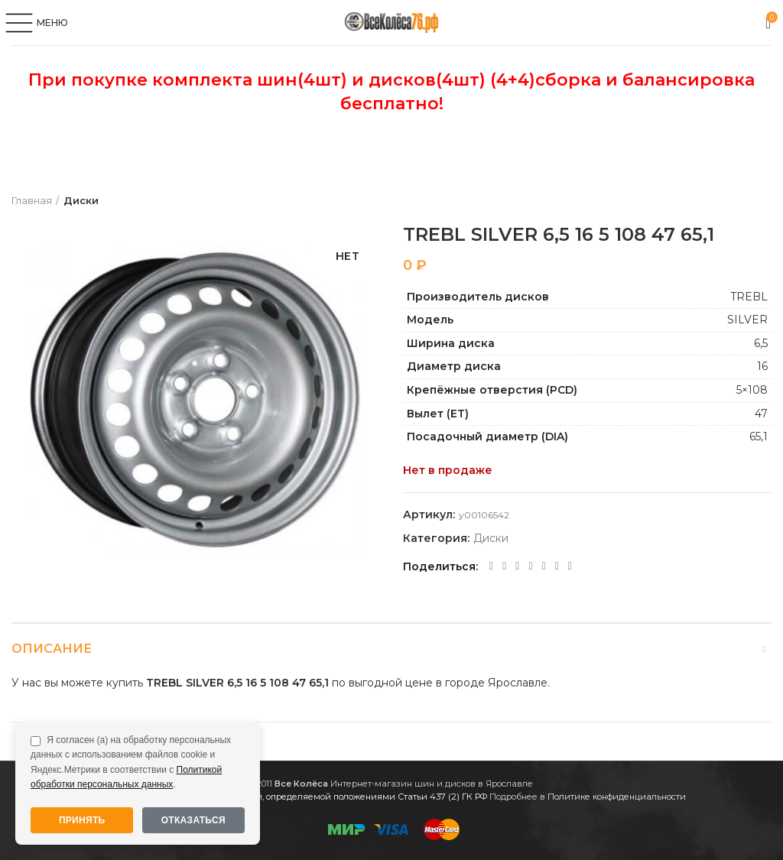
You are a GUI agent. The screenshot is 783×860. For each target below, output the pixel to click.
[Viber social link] (570, 566)
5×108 (752, 390)
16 (762, 366)
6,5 (761, 343)
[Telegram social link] (557, 566)
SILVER (747, 319)
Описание (51, 648)
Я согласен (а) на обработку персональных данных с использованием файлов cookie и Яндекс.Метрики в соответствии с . (131, 762)
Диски (81, 200)
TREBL (749, 296)
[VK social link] (544, 566)
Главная (31, 200)
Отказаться (193, 820)
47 (761, 413)
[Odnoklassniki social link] (517, 566)
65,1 (758, 436)
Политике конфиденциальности (616, 796)
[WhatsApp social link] (530, 566)
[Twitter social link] (504, 566)
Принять (82, 820)
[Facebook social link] (491, 566)
